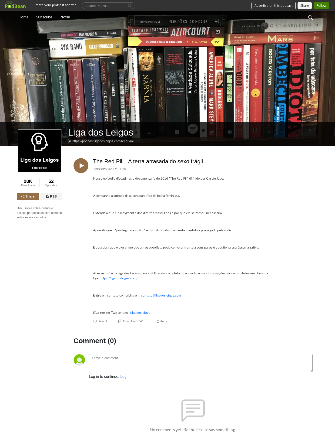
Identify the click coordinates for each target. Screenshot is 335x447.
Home (24, 17)
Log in (125, 377)
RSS (51, 196)
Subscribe (44, 17)
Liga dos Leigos (100, 132)
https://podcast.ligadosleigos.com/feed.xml (101, 141)
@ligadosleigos (139, 312)
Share (28, 196)
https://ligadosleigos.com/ (118, 278)
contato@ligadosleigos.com (161, 295)
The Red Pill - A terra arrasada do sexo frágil (148, 161)
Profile (65, 17)
